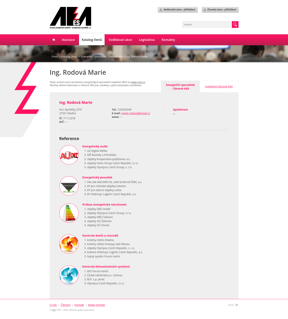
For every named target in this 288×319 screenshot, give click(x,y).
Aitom (231, 304)
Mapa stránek (96, 305)
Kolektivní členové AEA (219, 86)
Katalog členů (69, 56)
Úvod (55, 56)
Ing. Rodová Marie (136, 56)
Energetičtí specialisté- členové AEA (180, 86)
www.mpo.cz (138, 82)
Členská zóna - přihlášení (219, 9)
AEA (54, 309)
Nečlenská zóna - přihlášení (177, 9)
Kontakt (79, 305)
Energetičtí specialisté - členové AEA (102, 56)
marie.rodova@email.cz (135, 113)
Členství (65, 305)
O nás (53, 305)
